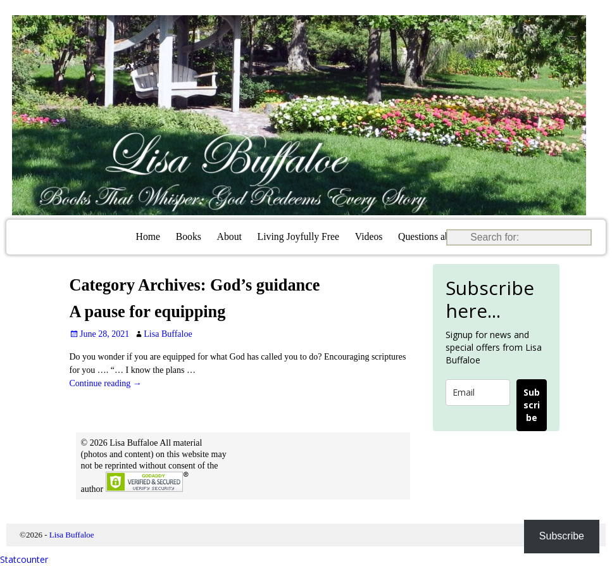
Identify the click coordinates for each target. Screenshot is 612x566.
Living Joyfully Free (298, 236)
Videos (369, 236)
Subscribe (531, 405)
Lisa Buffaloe (71, 534)
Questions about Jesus (442, 236)
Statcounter (24, 559)
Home (148, 236)
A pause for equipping (148, 312)
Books (188, 236)
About (229, 236)
